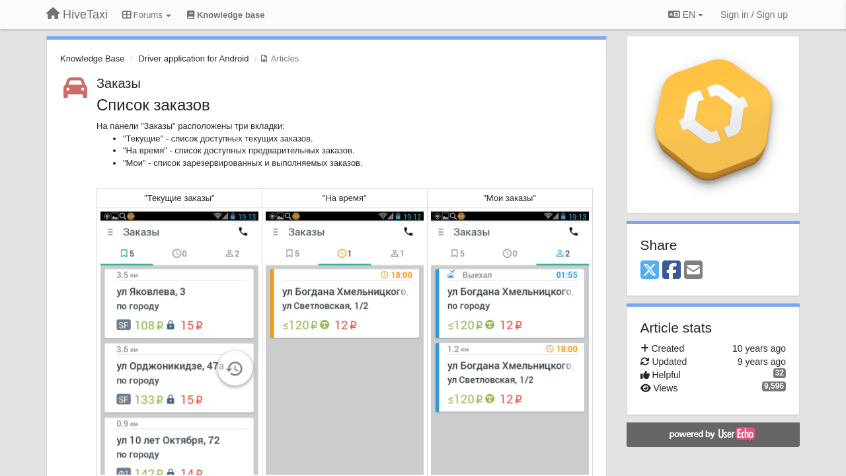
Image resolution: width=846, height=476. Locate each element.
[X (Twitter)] (649, 270)
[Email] (693, 270)
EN (685, 14)
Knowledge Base (92, 58)
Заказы (118, 83)
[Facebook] (671, 270)
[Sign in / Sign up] (754, 14)
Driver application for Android (193, 58)
